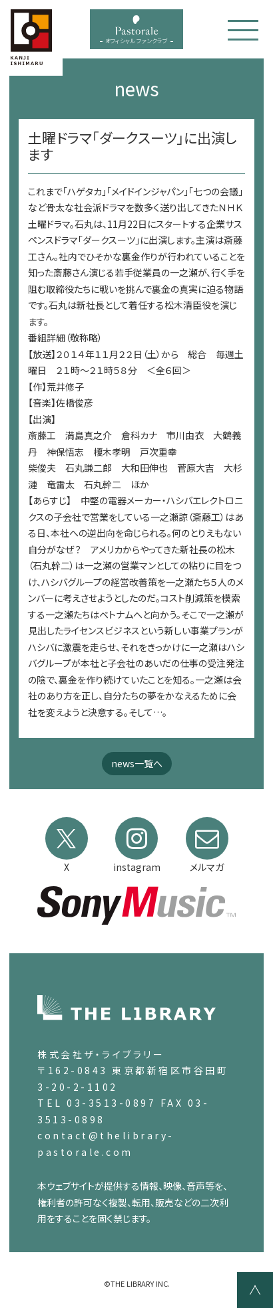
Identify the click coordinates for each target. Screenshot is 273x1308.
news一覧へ (136, 763)
